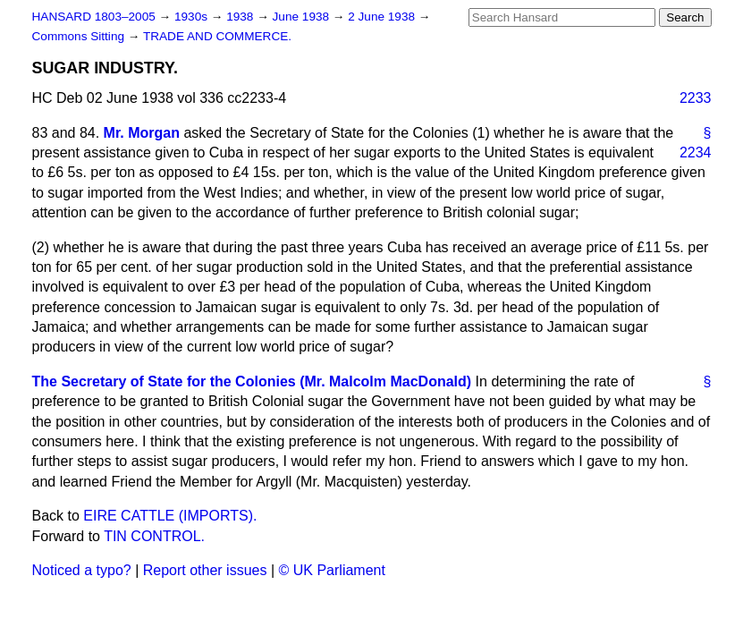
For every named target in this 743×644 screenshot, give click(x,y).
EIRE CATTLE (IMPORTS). (170, 515)
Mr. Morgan (142, 132)
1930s (192, 16)
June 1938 (303, 16)
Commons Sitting (80, 36)
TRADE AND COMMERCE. (217, 36)
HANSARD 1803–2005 (94, 16)
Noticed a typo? (81, 570)
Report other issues (205, 570)
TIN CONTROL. (154, 536)
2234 (696, 152)
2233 (696, 98)
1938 (241, 16)
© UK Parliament (332, 570)
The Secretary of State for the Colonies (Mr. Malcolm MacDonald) (252, 381)
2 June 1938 (383, 16)
